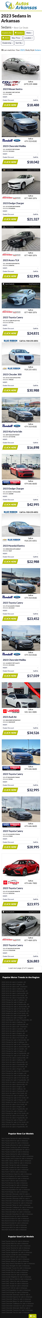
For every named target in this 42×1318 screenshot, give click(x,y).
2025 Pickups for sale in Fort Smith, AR (15, 1055)
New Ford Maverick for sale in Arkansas (15, 1178)
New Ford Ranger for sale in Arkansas (15, 1192)
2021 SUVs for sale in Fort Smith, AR (14, 1115)
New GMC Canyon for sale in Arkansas (15, 1169)
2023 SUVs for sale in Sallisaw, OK (14, 1089)
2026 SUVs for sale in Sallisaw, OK (14, 989)
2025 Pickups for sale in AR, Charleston (15, 1044)
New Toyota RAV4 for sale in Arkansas (15, 1141)
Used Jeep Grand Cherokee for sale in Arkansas (18, 1263)
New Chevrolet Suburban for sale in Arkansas (17, 1214)
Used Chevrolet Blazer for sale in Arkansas (16, 1301)
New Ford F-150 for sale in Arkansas (14, 1172)
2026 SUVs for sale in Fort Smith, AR (14, 995)
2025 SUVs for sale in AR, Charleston (14, 1027)
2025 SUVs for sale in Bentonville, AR (14, 1031)
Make (29, 33)
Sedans (19, 33)
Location (28, 38)
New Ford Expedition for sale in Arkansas (16, 1190)
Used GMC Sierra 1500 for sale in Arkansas (17, 1279)
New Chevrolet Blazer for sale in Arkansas (16, 1212)
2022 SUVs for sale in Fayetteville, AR (15, 1109)
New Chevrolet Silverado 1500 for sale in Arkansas (16, 1194)
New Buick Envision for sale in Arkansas (15, 1221)
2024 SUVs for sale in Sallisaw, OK (14, 1060)
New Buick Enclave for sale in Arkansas (15, 1218)
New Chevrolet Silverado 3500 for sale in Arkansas (16, 1199)
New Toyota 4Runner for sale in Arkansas (16, 1145)
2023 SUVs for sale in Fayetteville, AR (15, 1091)
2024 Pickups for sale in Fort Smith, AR (15, 1078)
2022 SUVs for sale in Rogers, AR (13, 1107)
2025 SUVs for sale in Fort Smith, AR (14, 1038)
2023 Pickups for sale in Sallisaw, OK (14, 1095)
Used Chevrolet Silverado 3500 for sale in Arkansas (16, 1308)
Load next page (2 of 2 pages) (21, 968)
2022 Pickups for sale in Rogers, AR (14, 1111)
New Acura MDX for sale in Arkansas (14, 1227)
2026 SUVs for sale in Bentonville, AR (14, 991)
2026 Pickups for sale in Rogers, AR (14, 1002)
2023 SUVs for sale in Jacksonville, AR (15, 1082)
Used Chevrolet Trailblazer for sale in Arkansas (18, 1303)
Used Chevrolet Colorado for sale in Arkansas (17, 1306)
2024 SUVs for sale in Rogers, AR (13, 1069)
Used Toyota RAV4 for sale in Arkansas (15, 1243)
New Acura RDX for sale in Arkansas (14, 1225)
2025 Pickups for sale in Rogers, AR (14, 1051)
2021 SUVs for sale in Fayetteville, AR (15, 1118)
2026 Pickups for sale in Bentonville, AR (15, 1004)
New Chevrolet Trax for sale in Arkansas (15, 1210)
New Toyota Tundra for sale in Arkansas (15, 1147)
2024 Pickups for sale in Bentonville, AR (15, 1075)
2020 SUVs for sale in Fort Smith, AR (14, 1124)
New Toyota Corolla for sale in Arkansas (15, 1152)
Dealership (7, 43)
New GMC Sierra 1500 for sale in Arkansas (16, 1161)
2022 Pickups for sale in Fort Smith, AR (15, 1113)
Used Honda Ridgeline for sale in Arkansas (16, 1277)
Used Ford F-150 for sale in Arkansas (14, 1288)
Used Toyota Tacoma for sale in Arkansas (16, 1248)
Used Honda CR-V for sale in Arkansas (15, 1270)
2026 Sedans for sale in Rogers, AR (14, 1018)
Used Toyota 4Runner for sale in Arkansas (16, 1246)
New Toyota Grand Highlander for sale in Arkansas (15, 1150)
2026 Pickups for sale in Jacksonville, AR (16, 1007)
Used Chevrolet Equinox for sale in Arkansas (17, 1297)
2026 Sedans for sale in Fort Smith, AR (15, 1013)
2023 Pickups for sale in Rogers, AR (14, 1100)
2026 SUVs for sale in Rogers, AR (13, 984)
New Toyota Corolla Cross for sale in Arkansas (17, 1156)
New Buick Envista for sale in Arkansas (15, 1223)
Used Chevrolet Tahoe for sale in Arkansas (16, 1299)
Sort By (19, 43)
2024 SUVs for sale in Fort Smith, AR (14, 1067)
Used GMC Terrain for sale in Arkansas (15, 1283)
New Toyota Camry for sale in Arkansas (15, 1143)
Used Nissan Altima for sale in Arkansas (15, 1261)
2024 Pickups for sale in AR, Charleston (15, 1071)
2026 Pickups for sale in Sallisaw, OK (14, 1000)
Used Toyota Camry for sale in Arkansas (15, 1241)
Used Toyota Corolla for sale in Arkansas (15, 1255)
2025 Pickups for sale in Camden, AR (14, 1049)
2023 (5, 38)
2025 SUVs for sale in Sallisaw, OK (14, 1022)
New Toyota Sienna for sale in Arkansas (15, 1154)
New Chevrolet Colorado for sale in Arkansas (17, 1201)
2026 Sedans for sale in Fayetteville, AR (15, 1015)
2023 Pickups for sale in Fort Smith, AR (15, 1098)
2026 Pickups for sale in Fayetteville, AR (15, 1011)
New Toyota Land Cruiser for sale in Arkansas (17, 1158)
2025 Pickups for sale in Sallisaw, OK (14, 1042)
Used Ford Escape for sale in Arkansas (15, 1292)
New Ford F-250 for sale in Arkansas (14, 1181)
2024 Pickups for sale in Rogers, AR (14, 1073)
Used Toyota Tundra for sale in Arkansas (15, 1250)
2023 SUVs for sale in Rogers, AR (13, 1087)
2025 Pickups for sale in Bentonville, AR (15, 1040)
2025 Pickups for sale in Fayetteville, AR (15, 1053)
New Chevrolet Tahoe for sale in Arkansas (16, 1205)
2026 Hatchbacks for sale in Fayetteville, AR (17, 1020)
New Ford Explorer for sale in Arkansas (15, 1176)
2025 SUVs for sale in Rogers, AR (13, 1033)
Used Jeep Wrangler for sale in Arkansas (16, 1266)
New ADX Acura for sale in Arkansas (14, 1230)
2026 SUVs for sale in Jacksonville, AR (15, 993)
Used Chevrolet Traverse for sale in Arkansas (17, 1310)
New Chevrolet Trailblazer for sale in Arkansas (17, 1207)
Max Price (16, 38)
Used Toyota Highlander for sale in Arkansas (17, 1252)
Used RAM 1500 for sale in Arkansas (14, 1257)
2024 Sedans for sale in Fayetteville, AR (15, 1080)
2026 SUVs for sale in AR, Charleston (14, 987)
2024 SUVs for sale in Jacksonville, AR (15, 1058)
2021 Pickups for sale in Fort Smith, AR (15, 1122)
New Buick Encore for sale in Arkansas (15, 1216)
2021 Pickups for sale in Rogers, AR (14, 1120)
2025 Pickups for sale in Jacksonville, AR (16, 1047)
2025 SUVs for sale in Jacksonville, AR (15, 1024)
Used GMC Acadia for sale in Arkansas (15, 1286)
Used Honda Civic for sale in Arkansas (15, 1275)
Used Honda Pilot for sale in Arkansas (15, 1272)
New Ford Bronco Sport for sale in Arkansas (17, 1174)
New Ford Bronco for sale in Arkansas (15, 1183)
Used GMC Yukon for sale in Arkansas (15, 1281)
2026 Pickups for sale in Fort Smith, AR (15, 1009)
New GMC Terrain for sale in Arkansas (15, 1165)
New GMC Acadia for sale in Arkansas (15, 1167)
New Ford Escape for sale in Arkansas (15, 1185)
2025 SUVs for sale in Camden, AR (14, 1029)
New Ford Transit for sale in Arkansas (14, 1187)
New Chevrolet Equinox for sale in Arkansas (17, 1196)
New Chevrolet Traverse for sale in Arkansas (17, 1203)
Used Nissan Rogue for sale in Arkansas (15, 1259)
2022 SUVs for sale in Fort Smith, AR (14, 1104)
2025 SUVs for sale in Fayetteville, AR (15, 1035)
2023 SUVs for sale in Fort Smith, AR (14, 1093)
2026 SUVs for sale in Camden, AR (14, 982)
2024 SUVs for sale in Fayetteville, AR (15, 1064)
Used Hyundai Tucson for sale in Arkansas (16, 1268)
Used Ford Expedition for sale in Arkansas (16, 1290)
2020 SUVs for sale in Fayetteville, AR (15, 1127)
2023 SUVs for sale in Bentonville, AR (14, 1084)
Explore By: (7, 33)
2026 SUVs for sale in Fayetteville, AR (15, 998)
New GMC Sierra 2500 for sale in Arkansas (16, 1163)
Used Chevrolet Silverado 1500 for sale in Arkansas (16, 1295)
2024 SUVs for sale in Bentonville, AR (14, 1062)
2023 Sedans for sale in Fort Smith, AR (15, 1102)
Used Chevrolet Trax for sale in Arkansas (16, 1312)
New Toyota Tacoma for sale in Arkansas (15, 1138)
